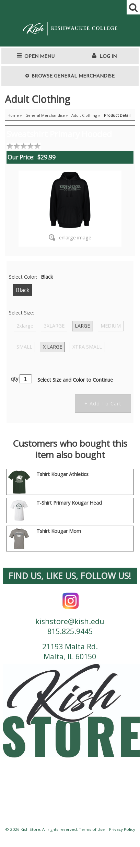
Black (22, 289)
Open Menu (39, 56)
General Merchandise (45, 115)
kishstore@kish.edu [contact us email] (69, 621)
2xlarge (24, 325)
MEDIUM (111, 325)
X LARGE (52, 346)
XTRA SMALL (87, 346)
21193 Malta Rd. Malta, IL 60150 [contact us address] (70, 651)
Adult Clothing (84, 115)
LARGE (82, 325)
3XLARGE (54, 325)
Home (13, 115)
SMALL (24, 346)
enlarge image (75, 237)
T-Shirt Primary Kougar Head (69, 502)
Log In (108, 56)
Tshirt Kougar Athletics (62, 474)
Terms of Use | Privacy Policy (107, 829)
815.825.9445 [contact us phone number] (70, 631)
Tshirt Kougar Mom (58, 531)
